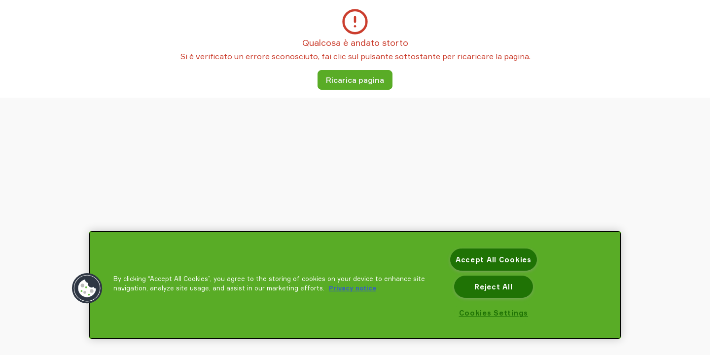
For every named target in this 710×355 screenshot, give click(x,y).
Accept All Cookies (494, 259)
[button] (87, 288)
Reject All (493, 287)
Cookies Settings (494, 313)
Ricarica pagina (355, 80)
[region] (355, 285)
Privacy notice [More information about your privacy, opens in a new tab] (352, 288)
